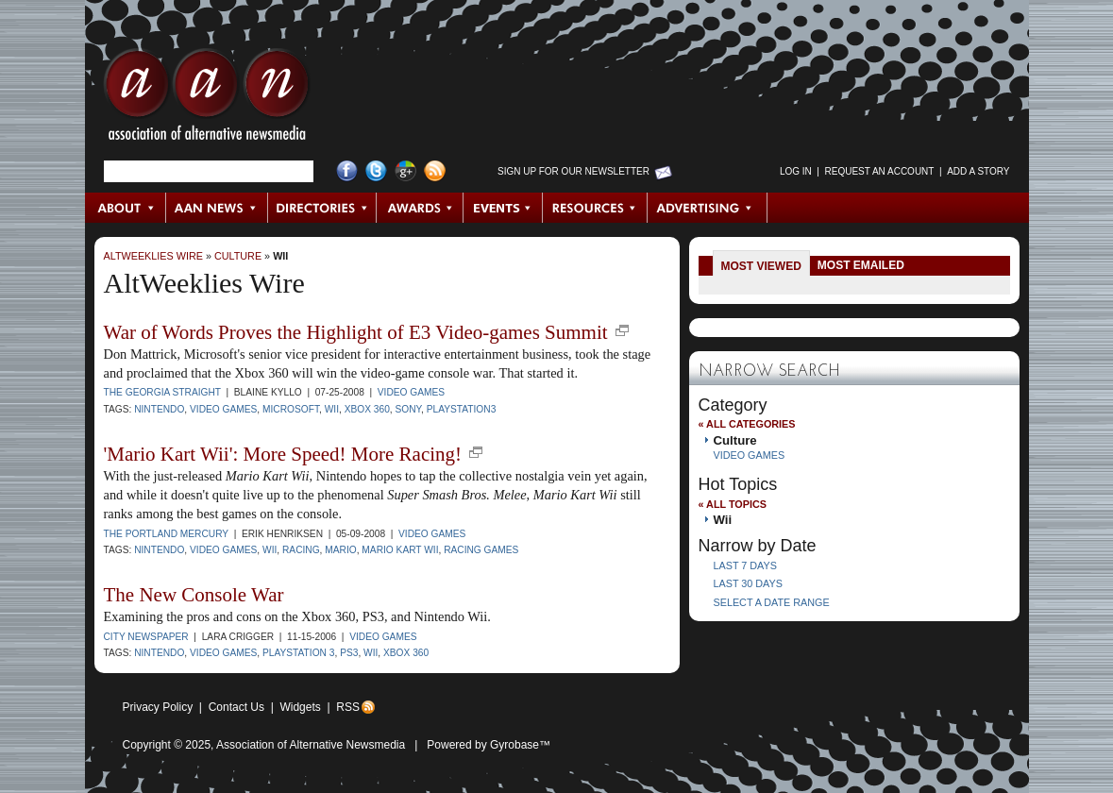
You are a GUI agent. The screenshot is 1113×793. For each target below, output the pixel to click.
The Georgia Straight (162, 392)
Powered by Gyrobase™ (488, 744)
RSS (348, 707)
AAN (207, 99)
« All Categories (747, 424)
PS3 (349, 653)
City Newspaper (146, 637)
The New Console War (194, 594)
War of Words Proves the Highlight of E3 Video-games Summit (356, 332)
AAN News (217, 208)
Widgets (299, 707)
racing (301, 550)
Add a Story (978, 171)
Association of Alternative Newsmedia (310, 744)
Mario (340, 550)
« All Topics (733, 504)
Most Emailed (861, 265)
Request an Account (880, 171)
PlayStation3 (462, 409)
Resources (595, 208)
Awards (420, 208)
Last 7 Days (745, 565)
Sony (408, 409)
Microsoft (290, 409)
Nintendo (159, 409)
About (126, 208)
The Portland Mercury (166, 534)
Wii (280, 256)
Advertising (707, 208)
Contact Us (236, 707)
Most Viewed (761, 266)
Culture (237, 256)
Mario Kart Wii (400, 550)
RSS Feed (435, 171)
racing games (481, 550)
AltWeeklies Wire (153, 256)
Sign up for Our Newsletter (573, 171)
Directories (322, 208)
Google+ (405, 171)
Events (503, 208)
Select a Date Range (772, 602)
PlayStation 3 (298, 653)
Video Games (411, 392)
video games (223, 409)
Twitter (376, 171)
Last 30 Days (748, 583)
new (622, 330)
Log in (796, 171)
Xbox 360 (367, 409)
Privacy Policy (158, 707)
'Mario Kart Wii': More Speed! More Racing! (283, 454)
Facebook (347, 171)
